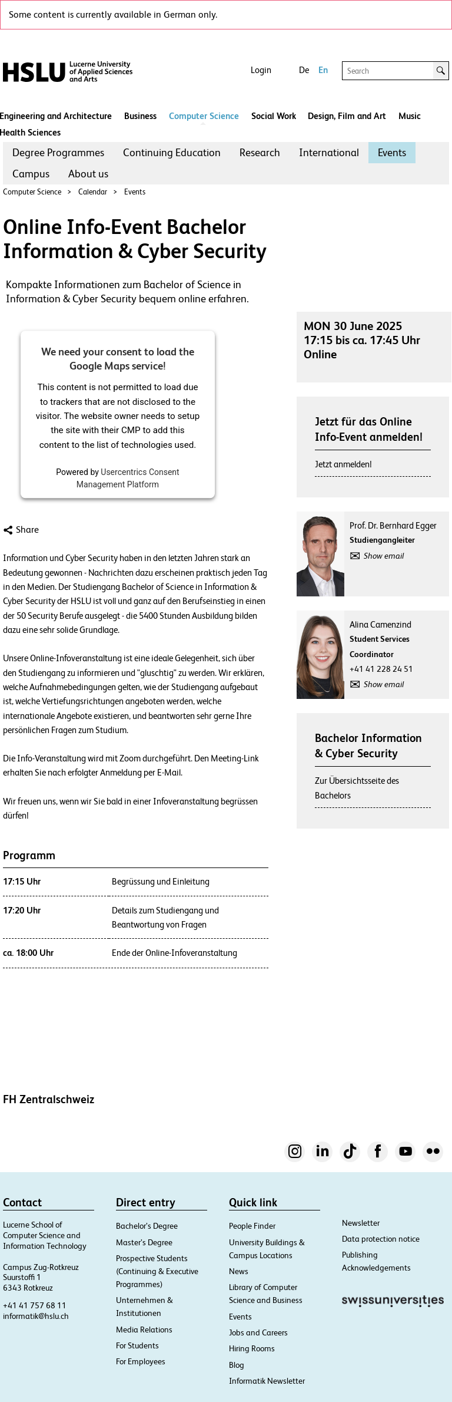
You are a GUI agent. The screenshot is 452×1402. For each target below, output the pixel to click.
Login (261, 70)
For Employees (140, 1361)
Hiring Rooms (252, 1348)
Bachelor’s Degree (147, 1226)
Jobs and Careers (258, 1332)
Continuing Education (172, 152)
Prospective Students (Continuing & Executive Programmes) (157, 1271)
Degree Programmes (58, 152)
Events (392, 152)
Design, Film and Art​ (347, 116)
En (323, 70)
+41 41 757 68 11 (35, 1305)
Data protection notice (381, 1238)
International (329, 152)
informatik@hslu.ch (36, 1316)
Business (140, 116)
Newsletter (361, 1223)
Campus (30, 173)
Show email (384, 555)
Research (260, 152)
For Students (137, 1345)
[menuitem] (58, 152)
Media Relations (144, 1329)
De (304, 70)
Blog (236, 1365)
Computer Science (204, 116)
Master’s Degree (144, 1242)
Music (409, 116)
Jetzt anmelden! (343, 464)
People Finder (252, 1226)
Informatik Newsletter (267, 1380)
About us (88, 173)
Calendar (92, 191)
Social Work (273, 116)
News (238, 1271)
